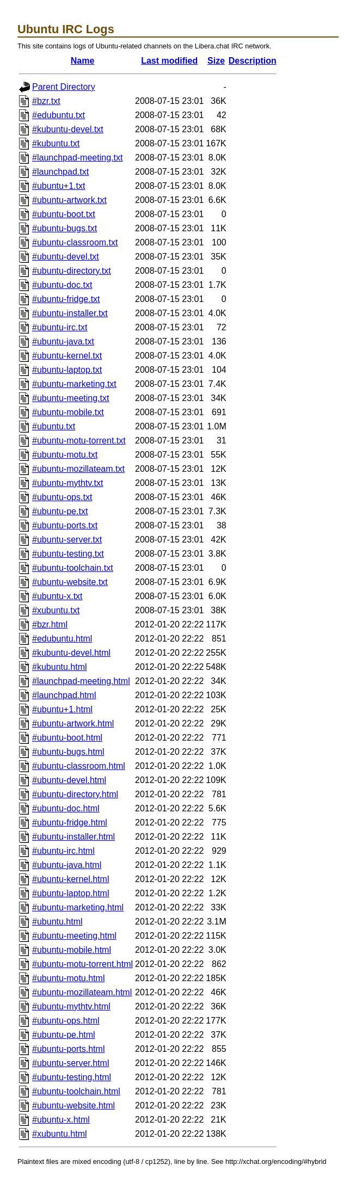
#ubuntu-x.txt (57, 596)
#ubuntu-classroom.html (78, 766)
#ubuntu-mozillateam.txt (78, 468)
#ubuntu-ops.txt (62, 497)
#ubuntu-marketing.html (78, 907)
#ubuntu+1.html (62, 709)
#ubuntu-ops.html (66, 1020)
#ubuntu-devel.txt (65, 256)
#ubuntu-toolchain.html (76, 1091)
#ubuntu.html (57, 921)
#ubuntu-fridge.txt (66, 299)
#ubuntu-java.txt (63, 341)
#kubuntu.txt (55, 143)
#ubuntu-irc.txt (59, 327)
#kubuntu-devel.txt (67, 129)
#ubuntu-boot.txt (63, 214)
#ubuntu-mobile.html (71, 949)
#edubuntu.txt (58, 115)
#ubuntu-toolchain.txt (72, 567)
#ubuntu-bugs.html (68, 751)
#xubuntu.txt (55, 610)
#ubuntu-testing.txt (68, 553)
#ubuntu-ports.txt (64, 525)
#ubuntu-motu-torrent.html (82, 964)
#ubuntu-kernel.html (70, 879)
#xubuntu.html (59, 1133)
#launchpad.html (64, 695)
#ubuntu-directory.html (75, 794)
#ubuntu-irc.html (63, 850)
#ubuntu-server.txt (67, 539)
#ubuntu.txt (53, 426)
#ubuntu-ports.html (68, 1048)
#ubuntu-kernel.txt (67, 355)
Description (253, 60)
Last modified (169, 60)
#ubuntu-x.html (61, 1119)
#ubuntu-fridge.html (69, 822)
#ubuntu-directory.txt (71, 270)
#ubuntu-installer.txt (70, 313)
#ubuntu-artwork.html (73, 723)
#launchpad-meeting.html (81, 681)
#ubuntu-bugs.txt (64, 228)
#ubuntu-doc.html (66, 808)
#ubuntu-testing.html (71, 1077)
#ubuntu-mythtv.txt (67, 483)
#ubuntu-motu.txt (64, 454)
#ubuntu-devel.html (69, 780)
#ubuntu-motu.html (68, 978)
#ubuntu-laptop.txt (67, 369)
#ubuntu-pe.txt (60, 511)
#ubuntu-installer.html (73, 836)
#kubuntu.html (59, 666)
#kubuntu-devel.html (71, 652)
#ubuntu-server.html (70, 1063)
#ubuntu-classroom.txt (75, 242)
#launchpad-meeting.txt (77, 157)
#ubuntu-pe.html (63, 1034)
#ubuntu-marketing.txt (74, 384)
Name (83, 60)
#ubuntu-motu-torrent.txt (79, 440)
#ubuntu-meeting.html (74, 935)
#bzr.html (49, 624)
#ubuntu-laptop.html (70, 893)
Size (216, 60)
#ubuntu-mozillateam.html (82, 992)
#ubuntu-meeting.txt (70, 398)
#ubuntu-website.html (73, 1105)
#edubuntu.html (62, 638)
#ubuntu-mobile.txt (68, 412)
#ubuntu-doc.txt (62, 284)
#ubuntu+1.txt (58, 185)
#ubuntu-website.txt (70, 582)
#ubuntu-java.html (66, 865)
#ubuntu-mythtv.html (71, 1006)
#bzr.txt (46, 101)
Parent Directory (63, 86)
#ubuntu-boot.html (67, 737)
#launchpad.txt (60, 171)
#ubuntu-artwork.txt (69, 200)
